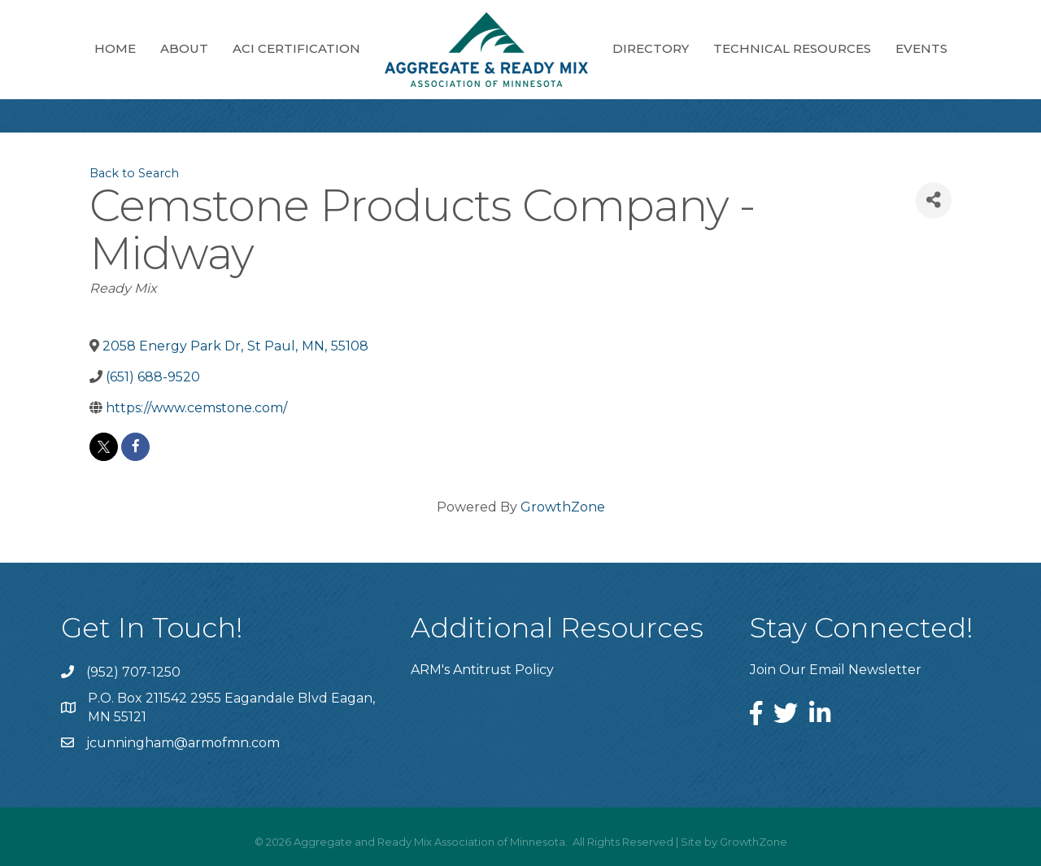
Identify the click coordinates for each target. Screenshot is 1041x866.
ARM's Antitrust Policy (482, 669)
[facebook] (135, 447)
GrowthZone (562, 507)
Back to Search (134, 173)
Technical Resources (792, 48)
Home (115, 48)
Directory (650, 48)
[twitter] (103, 447)
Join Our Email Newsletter (835, 669)
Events (921, 48)
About (184, 48)
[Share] (934, 200)
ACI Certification (296, 48)
